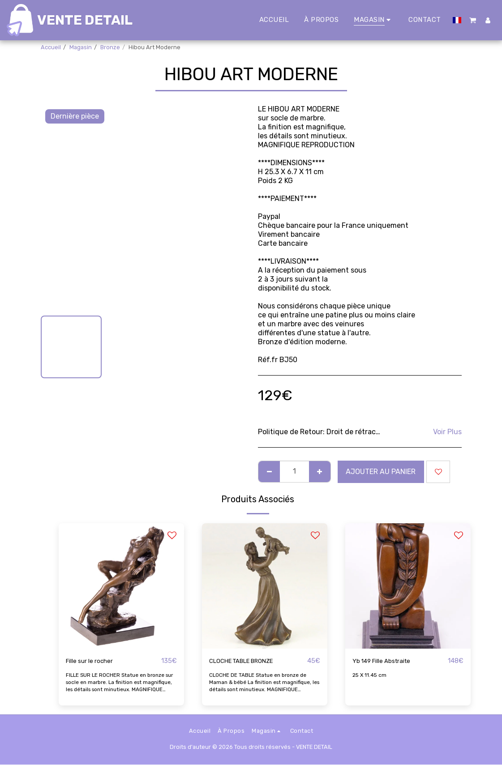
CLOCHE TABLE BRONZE (249, 661)
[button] (473, 20)
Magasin (80, 47)
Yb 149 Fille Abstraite (387, 661)
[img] (121, 586)
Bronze (110, 47)
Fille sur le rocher (94, 661)
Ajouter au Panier (381, 471)
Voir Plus (447, 431)
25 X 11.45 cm (370, 675)
